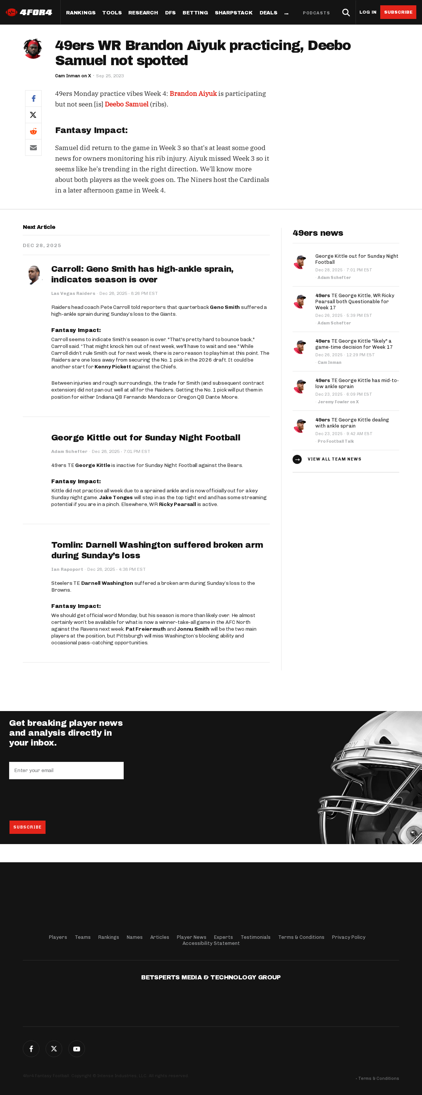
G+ (76, 1048)
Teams (83, 937)
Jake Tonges (116, 497)
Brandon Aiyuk (193, 93)
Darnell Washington (107, 583)
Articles (159, 937)
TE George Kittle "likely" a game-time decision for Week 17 (354, 344)
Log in (367, 12)
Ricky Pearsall (177, 504)
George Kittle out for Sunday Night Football (145, 437)
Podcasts (316, 13)
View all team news (335, 459)
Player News (191, 937)
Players (58, 937)
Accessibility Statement (211, 943)
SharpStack (234, 13)
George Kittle (92, 465)
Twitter (53, 1048)
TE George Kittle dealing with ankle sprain (352, 423)
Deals (268, 13)
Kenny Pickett (112, 366)
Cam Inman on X (73, 75)
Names (135, 937)
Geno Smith (225, 307)
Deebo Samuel (126, 104)
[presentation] (66, 800)
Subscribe (398, 12)
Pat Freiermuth (146, 629)
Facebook (31, 1048)
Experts (223, 937)
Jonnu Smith (193, 629)
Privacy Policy (348, 937)
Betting (195, 13)
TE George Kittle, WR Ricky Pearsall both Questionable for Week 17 (354, 301)
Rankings (80, 13)
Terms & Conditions (301, 937)
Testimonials (256, 937)
